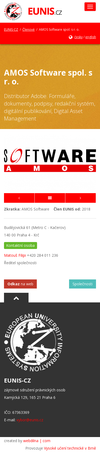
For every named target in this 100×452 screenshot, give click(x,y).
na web (20, 283)
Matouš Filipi (15, 255)
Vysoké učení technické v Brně (70, 448)
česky (78, 37)
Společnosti (83, 283)
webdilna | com (36, 440)
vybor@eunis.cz (30, 419)
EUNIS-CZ (11, 29)
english (90, 37)
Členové (28, 29)
